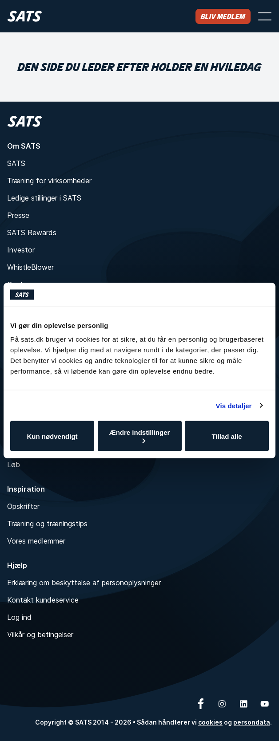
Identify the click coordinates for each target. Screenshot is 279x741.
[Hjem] (24, 16)
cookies (210, 722)
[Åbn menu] (265, 16)
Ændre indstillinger (139, 436)
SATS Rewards (31, 232)
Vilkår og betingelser (40, 634)
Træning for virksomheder (49, 180)
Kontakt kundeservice (43, 599)
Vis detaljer (234, 405)
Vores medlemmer (36, 540)
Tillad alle (226, 436)
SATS (16, 163)
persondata (251, 722)
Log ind (19, 617)
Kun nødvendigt (52, 436)
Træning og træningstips (47, 523)
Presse (18, 215)
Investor (21, 249)
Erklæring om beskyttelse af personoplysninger (84, 582)
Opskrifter (23, 506)
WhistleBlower (30, 267)
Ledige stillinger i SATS (44, 197)
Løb (13, 464)
